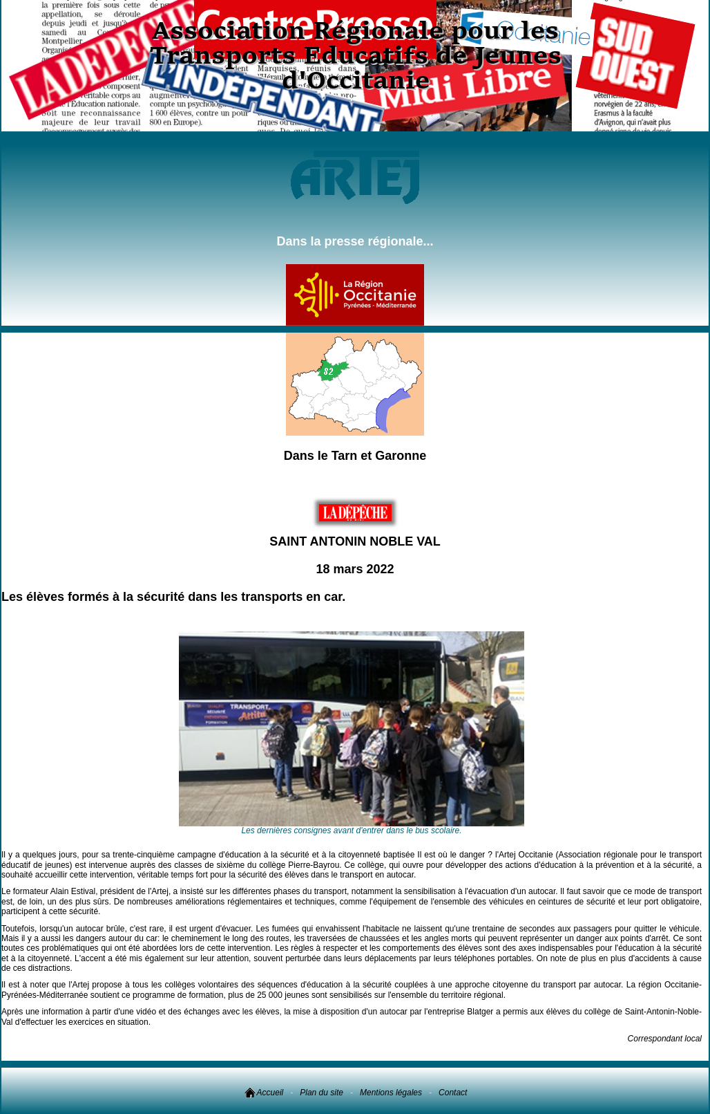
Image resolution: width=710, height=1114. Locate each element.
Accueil (263, 1092)
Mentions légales (391, 1092)
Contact (453, 1092)
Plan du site (321, 1092)
